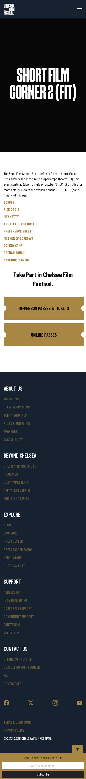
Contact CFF (12, 683)
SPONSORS (10, 533)
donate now (12, 624)
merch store (13, 557)
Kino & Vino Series (16, 498)
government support (19, 616)
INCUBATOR (11, 474)
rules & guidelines (17, 423)
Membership (12, 592)
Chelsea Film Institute (20, 466)
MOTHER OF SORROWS (18, 238)
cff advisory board (17, 407)
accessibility (13, 439)
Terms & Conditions (17, 722)
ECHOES (9, 202)
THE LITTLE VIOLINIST (19, 224)
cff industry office (18, 659)
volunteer (11, 633)
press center (13, 541)
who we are (11, 399)
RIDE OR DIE (11, 209)
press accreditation (18, 549)
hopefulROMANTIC (16, 259)
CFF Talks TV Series (17, 490)
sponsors (10, 431)
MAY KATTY (11, 216)
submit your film (15, 415)
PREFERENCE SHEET (18, 231)
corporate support (18, 608)
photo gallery (14, 565)
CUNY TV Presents (16, 482)
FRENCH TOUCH (14, 252)
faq (6, 675)
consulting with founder (22, 667)
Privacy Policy (14, 730)
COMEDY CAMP (13, 245)
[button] (44, 308)
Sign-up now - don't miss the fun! (42, 758)
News (7, 525)
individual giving (15, 600)
